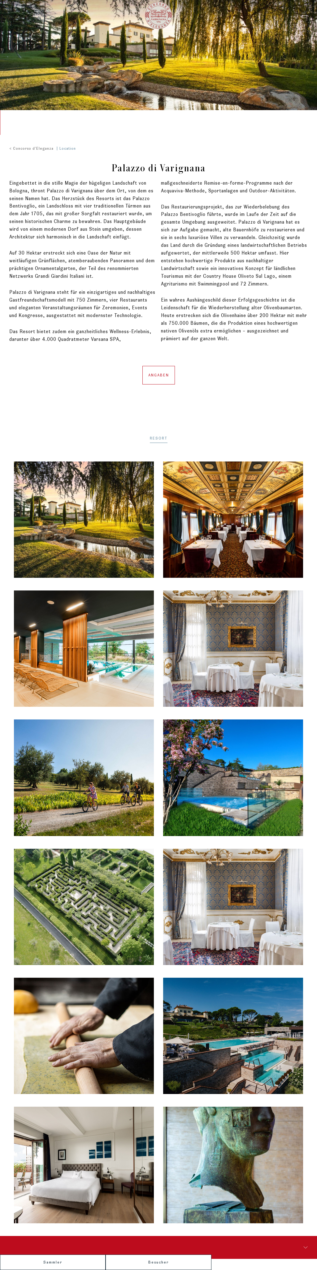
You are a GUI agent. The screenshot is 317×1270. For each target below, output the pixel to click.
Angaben (158, 370)
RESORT (158, 433)
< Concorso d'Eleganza (31, 143)
